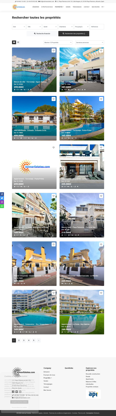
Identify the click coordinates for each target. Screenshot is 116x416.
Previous (14, 69)
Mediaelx (96, 413)
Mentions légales (37, 413)
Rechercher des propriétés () (74, 34)
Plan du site (81, 413)
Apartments (90, 379)
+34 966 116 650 (20, 1)
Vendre (68, 7)
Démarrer (35, 7)
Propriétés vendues (92, 387)
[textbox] (19, 27)
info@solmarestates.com (46, 1)
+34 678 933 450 (32, 1)
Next (54, 69)
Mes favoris (95, 7)
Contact (86, 7)
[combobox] (19, 26)
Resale (88, 376)
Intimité (45, 413)
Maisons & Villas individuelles (91, 383)
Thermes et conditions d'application (60, 413)
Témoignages (77, 7)
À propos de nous (47, 7)
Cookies (74, 413)
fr (103, 7)
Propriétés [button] (59, 7)
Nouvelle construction (93, 374)
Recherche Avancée (42, 34)
